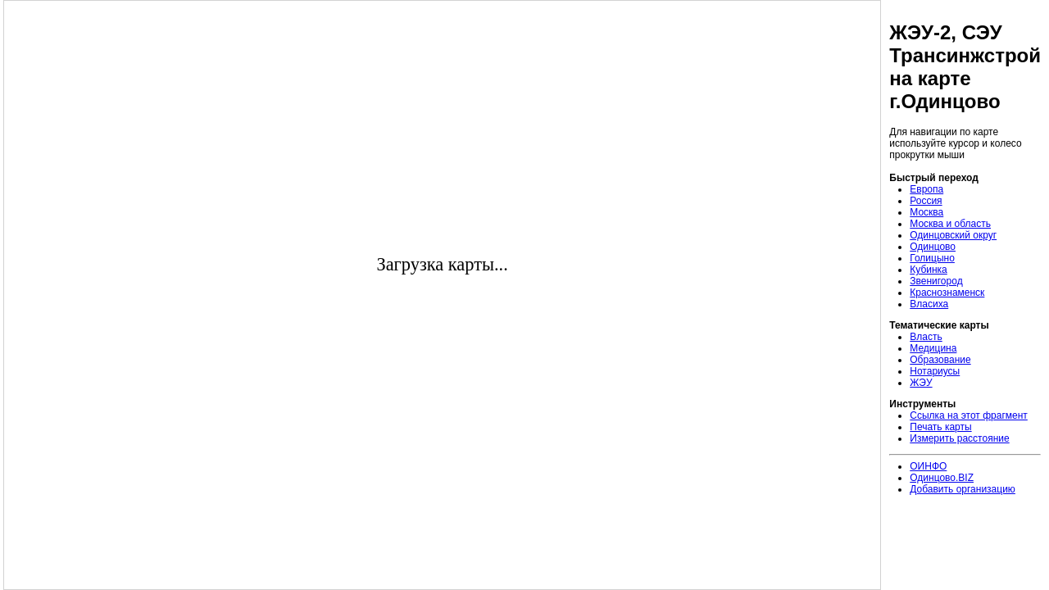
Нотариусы (935, 371)
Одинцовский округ (953, 235)
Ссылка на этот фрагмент (969, 415)
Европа (926, 189)
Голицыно (932, 258)
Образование (940, 359)
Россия (926, 200)
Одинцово (933, 246)
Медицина (933, 348)
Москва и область (950, 223)
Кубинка (928, 269)
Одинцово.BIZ (942, 477)
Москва (926, 212)
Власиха (929, 304)
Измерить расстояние (959, 438)
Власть (926, 337)
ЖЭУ (921, 382)
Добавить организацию (962, 489)
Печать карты (940, 427)
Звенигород (936, 281)
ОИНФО (928, 466)
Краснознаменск (947, 292)
